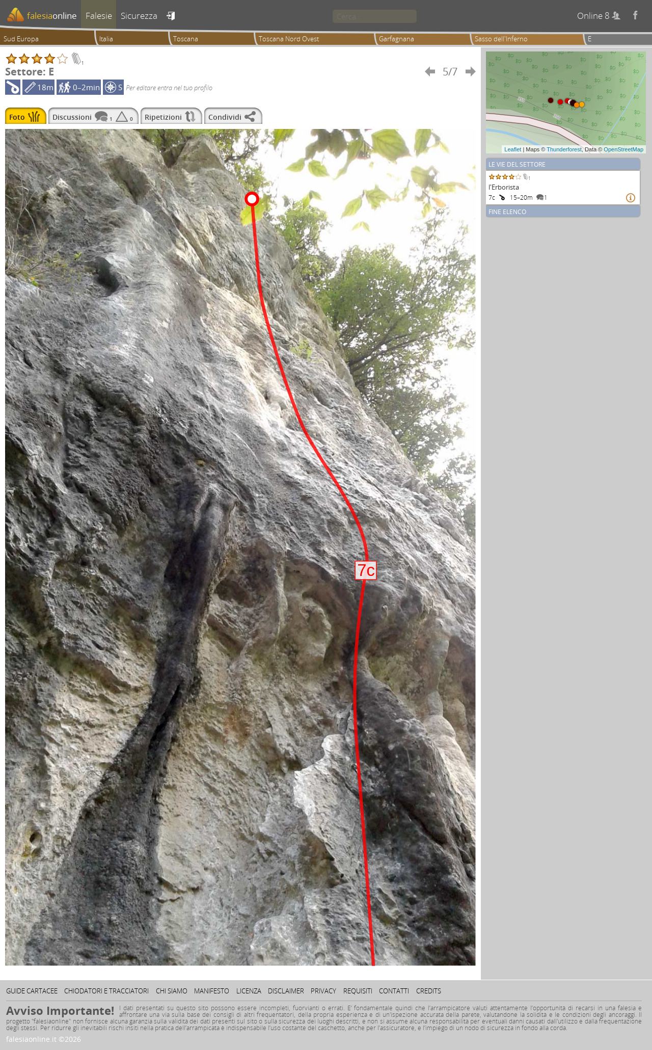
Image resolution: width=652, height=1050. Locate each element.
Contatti (394, 990)
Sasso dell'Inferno (501, 38)
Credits (428, 990)
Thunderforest (564, 149)
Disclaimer (286, 990)
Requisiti (357, 990)
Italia (106, 38)
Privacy (323, 990)
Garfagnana (396, 38)
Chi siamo (171, 990)
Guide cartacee (32, 990)
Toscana (185, 38)
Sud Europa (21, 38)
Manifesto (211, 990)
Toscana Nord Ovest (289, 38)
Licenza (248, 990)
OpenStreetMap (623, 149)
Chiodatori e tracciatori (106, 990)
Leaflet (512, 149)
